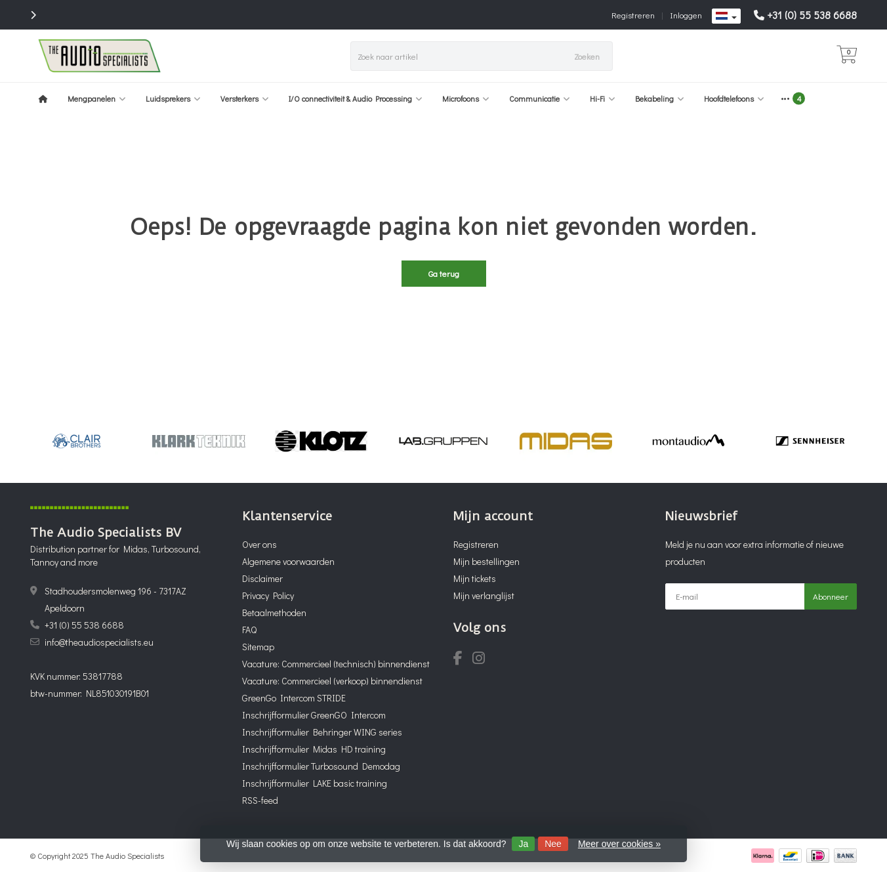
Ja (523, 844)
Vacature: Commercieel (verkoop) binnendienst (332, 681)
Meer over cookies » (619, 844)
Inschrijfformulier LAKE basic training (314, 783)
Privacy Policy (268, 595)
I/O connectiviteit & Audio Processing (356, 98)
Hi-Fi (602, 98)
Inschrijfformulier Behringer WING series (322, 732)
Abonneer (830, 596)
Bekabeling (659, 98)
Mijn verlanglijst (483, 595)
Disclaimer (262, 578)
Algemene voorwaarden (288, 561)
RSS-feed (260, 800)
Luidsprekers (173, 98)
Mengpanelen (97, 98)
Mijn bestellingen (486, 561)
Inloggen (686, 14)
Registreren (633, 14)
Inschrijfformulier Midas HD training (314, 749)
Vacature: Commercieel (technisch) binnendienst (336, 663)
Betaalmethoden (274, 612)
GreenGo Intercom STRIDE (294, 698)
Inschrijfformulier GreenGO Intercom (314, 715)
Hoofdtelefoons (734, 98)
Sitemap (258, 646)
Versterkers (244, 98)
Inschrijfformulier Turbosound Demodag (321, 766)
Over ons (259, 544)
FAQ (249, 629)
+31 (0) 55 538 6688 (812, 15)
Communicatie (539, 98)
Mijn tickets (474, 578)
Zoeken (587, 56)
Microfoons (465, 98)
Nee (553, 844)
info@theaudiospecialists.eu (99, 642)
